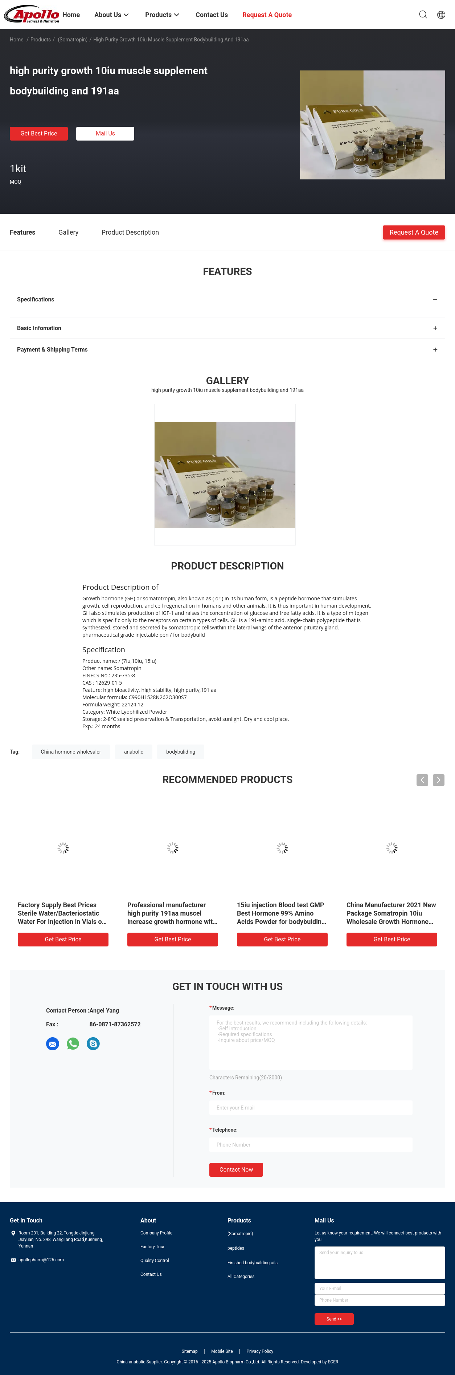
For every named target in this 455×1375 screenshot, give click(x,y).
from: (218, 1093)
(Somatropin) (72, 39)
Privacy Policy (259, 1351)
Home (17, 39)
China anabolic (131, 1361)
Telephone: (225, 1130)
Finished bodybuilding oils (253, 1262)
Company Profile (156, 1233)
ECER (333, 1361)
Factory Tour (152, 1246)
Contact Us (151, 1274)
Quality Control (154, 1260)
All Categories (241, 1276)
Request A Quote (414, 232)
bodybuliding (180, 752)
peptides (236, 1248)
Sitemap (190, 1351)
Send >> (334, 1319)
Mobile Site (222, 1351)
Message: (223, 1008)
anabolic (133, 752)
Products (40, 39)
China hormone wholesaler (71, 752)
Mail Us (105, 133)
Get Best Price (39, 133)
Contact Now (236, 1169)
